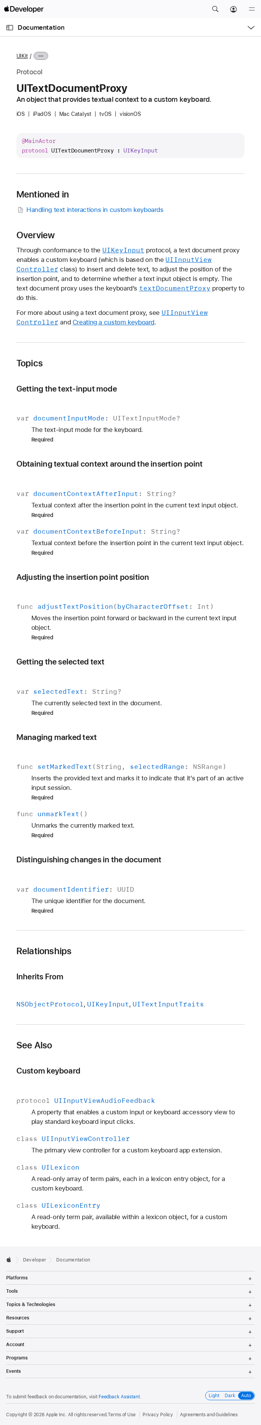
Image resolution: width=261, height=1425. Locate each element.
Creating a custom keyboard (113, 322)
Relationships (44, 951)
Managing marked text (56, 737)
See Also (34, 1045)
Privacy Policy (158, 1414)
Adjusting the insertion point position (82, 577)
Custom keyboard (48, 1070)
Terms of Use (122, 1414)
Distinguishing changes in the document (89, 859)
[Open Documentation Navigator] (9, 27)
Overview (35, 235)
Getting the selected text (60, 661)
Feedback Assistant (119, 1396)
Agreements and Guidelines (209, 1414)
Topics (29, 363)
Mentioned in (42, 194)
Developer (34, 1260)
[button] (215, 9)
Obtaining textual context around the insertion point (109, 464)
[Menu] (252, 9)
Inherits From (40, 976)
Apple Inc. (56, 1414)
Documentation (41, 27)
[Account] (233, 9)
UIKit (22, 56)
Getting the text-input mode (66, 388)
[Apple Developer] (23, 9)
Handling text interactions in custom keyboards (90, 210)
